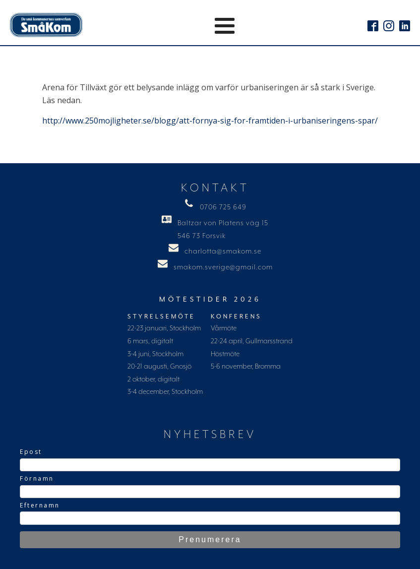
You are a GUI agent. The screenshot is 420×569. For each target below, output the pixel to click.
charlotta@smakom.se (222, 251)
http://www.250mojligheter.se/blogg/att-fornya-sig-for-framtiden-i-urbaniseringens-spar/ (210, 120)
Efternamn (40, 505)
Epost (31, 451)
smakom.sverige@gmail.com (223, 267)
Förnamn (37, 478)
